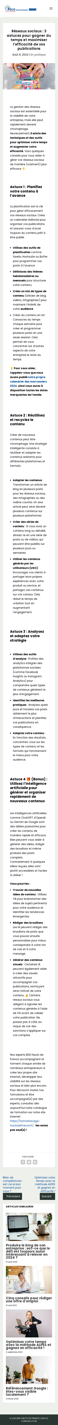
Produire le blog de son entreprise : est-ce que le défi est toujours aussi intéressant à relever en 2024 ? (28, 1251)
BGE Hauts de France (28, 1418)
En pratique (38, 55)
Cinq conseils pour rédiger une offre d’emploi (29, 1300)
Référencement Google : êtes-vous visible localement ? (27, 1391)
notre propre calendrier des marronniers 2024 (28, 381)
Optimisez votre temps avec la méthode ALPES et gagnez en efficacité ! (28, 1344)
